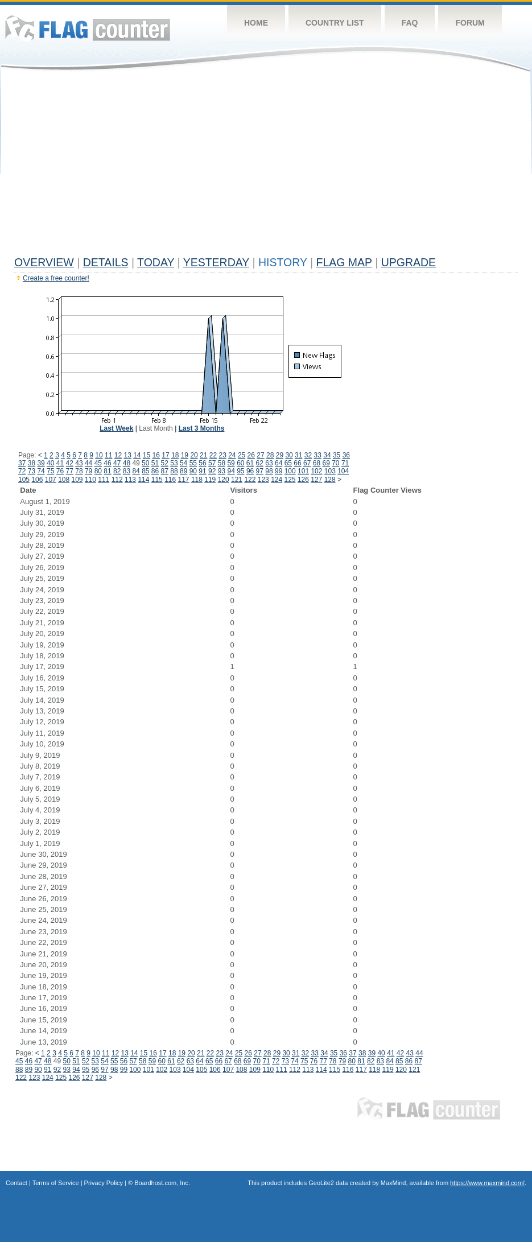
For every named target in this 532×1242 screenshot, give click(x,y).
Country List (335, 22)
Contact (16, 1182)
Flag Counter (87, 28)
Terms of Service (55, 1182)
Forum (469, 22)
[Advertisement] (266, 166)
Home (256, 22)
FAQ (410, 22)
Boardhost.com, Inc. (162, 1182)
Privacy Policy (103, 1182)
